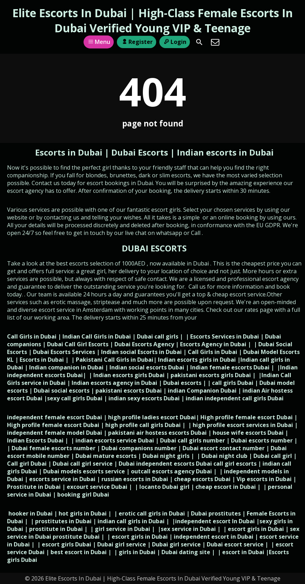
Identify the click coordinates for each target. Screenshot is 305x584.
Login (174, 42)
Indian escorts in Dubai (225, 152)
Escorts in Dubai (70, 152)
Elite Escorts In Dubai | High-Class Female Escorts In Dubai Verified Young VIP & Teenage (152, 20)
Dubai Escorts (139, 152)
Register (136, 42)
